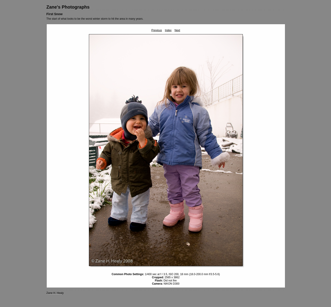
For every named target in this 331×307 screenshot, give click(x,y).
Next (177, 30)
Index (168, 30)
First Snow (54, 14)
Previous (156, 30)
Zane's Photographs (68, 7)
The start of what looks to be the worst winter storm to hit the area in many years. (95, 18)
